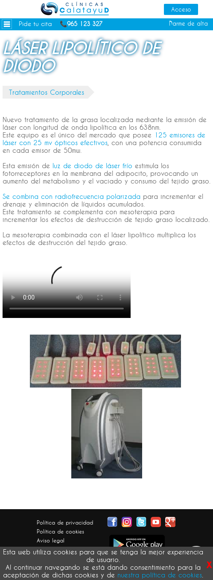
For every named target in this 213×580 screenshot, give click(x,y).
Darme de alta (188, 23)
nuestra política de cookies (159, 575)
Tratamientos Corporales (46, 92)
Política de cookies (60, 531)
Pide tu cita (35, 23)
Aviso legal (50, 540)
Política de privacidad (65, 522)
